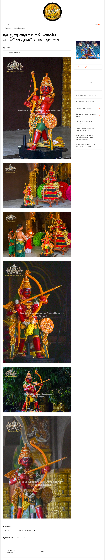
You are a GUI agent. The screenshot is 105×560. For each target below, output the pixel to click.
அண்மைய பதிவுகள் (83, 67)
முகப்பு (7, 28)
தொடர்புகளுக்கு (19, 28)
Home (42, 551)
